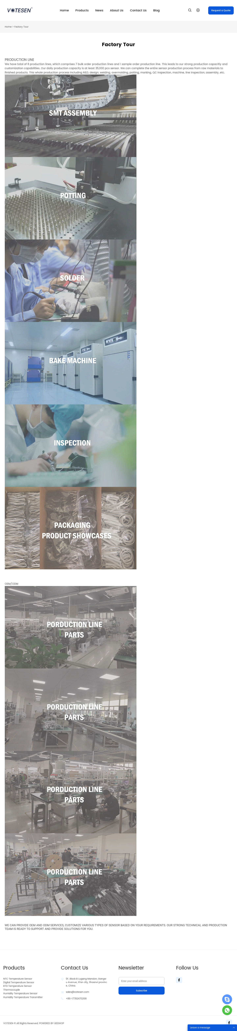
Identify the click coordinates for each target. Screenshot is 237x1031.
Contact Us (138, 10)
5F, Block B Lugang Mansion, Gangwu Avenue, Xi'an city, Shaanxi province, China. (86, 982)
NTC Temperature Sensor (17, 979)
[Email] (141, 981)
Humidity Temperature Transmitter (23, 997)
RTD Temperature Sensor (17, 986)
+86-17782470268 (76, 998)
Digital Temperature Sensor (18, 982)
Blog (156, 10)
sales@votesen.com (77, 992)
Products (82, 10)
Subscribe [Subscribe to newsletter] (141, 991)
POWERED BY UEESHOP (51, 1023)
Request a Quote (221, 10)
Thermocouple (11, 990)
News (99, 10)
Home (64, 10)
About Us (116, 10)
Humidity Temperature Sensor (20, 993)
